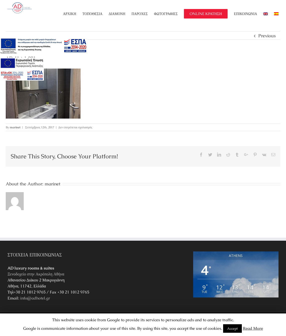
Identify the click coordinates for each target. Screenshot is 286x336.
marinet (15, 127)
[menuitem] (72, 14)
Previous (267, 36)
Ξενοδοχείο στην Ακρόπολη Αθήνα (35, 274)
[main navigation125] (43, 46)
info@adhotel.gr (35, 298)
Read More (253, 328)
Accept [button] (232, 328)
